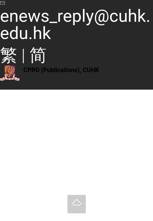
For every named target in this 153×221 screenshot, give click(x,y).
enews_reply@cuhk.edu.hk (75, 24)
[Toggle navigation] (4, 87)
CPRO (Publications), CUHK (61, 70)
